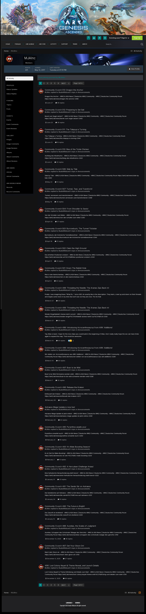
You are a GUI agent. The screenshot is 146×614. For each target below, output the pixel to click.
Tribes (75, 44)
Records (9, 187)
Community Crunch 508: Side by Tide (61, 169)
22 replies (62, 400)
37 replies (59, 221)
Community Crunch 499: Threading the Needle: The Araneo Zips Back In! (77, 287)
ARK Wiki (42, 44)
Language (69, 602)
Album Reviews (12, 161)
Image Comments (13, 144)
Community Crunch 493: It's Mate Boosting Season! (67, 446)
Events (9, 120)
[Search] (114, 44)
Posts (8, 109)
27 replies (67, 558)
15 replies (61, 459)
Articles (9, 172)
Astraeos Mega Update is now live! (60, 407)
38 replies (59, 122)
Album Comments (13, 157)
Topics (9, 105)
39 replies (68, 539)
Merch (84, 44)
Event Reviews (12, 128)
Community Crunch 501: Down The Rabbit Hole (65, 268)
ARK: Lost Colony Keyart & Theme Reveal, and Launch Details (72, 565)
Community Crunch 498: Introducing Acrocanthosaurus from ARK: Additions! (78, 327)
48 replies (59, 102)
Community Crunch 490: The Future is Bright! (65, 506)
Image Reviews (12, 148)
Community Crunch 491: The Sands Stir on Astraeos (68, 486)
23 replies (58, 261)
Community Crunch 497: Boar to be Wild (62, 367)
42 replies (58, 281)
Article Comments (13, 176)
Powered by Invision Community (73, 607)
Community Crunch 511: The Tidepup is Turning (65, 129)
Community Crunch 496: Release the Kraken (64, 387)
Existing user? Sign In (119, 38)
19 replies (59, 142)
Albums (9, 152)
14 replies (62, 499)
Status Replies (12, 94)
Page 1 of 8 (78, 83)
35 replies (59, 201)
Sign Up (137, 38)
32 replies (59, 162)
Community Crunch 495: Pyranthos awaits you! (65, 427)
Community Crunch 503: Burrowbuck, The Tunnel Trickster (71, 228)
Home (8, 44)
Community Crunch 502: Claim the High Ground (65, 248)
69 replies (67, 578)
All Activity (10, 78)
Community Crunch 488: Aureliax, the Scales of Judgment (70, 526)
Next (64, 83)
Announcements (84, 92)
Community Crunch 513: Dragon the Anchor (64, 90)
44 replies (60, 340)
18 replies (62, 439)
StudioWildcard (64, 92)
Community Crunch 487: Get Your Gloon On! (64, 545)
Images (9, 139)
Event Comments (13, 124)
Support (64, 44)
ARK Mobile (30, 44)
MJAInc (47, 92)
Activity (53, 44)
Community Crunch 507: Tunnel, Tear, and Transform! (68, 189)
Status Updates (12, 89)
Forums (18, 44)
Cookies (77, 602)
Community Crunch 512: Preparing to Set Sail (64, 109)
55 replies (61, 519)
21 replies (59, 241)
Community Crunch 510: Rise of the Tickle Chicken (67, 149)
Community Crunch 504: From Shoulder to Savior (66, 208)
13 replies (59, 182)
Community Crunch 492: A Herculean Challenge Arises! (69, 466)
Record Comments (13, 192)
